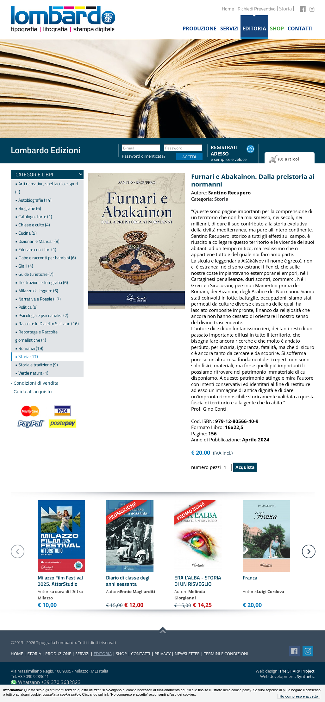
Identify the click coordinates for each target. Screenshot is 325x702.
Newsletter (187, 654)
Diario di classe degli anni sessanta (128, 580)
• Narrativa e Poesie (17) (38, 298)
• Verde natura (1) (31, 373)
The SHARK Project (297, 671)
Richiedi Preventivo (257, 8)
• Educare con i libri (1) (35, 249)
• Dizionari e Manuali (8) (37, 241)
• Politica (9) (26, 307)
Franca (250, 577)
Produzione (58, 654)
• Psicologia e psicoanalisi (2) (41, 315)
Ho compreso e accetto (299, 696)
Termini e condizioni (226, 654)
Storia (34, 654)
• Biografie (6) (28, 208)
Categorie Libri (34, 174)
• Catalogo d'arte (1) (33, 216)
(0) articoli (289, 159)
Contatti (140, 654)
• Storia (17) (26, 356)
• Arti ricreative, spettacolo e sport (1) (46, 187)
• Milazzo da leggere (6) (36, 290)
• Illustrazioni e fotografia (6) (41, 282)
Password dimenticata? (141, 156)
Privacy (162, 654)
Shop (121, 654)
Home (228, 8)
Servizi (82, 654)
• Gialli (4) (24, 265)
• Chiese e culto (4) (32, 224)
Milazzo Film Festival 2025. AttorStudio (60, 580)
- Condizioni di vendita (35, 383)
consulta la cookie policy (61, 694)
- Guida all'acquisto (31, 392)
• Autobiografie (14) (33, 200)
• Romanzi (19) (29, 348)
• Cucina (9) (26, 233)
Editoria (103, 654)
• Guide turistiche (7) (34, 274)
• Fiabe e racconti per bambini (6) (45, 257)
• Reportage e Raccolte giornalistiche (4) (36, 335)
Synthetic (306, 676)
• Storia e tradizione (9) (36, 364)
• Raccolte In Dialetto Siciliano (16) (47, 323)
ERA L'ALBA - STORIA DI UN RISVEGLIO (197, 580)
